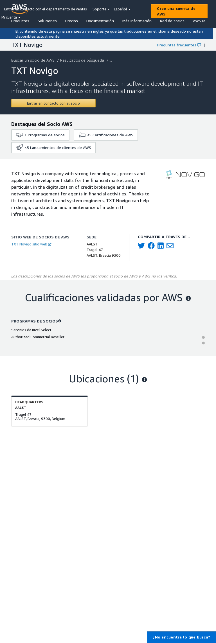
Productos (20, 20)
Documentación (100, 20)
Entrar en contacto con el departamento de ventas (45, 9)
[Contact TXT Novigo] (53, 103)
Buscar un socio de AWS (33, 60)
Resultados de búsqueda (82, 60)
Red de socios (172, 20)
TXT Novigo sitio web (31, 244)
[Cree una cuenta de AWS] (179, 11)
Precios (71, 20)
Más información (137, 20)
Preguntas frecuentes (179, 44)
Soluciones (47, 20)
